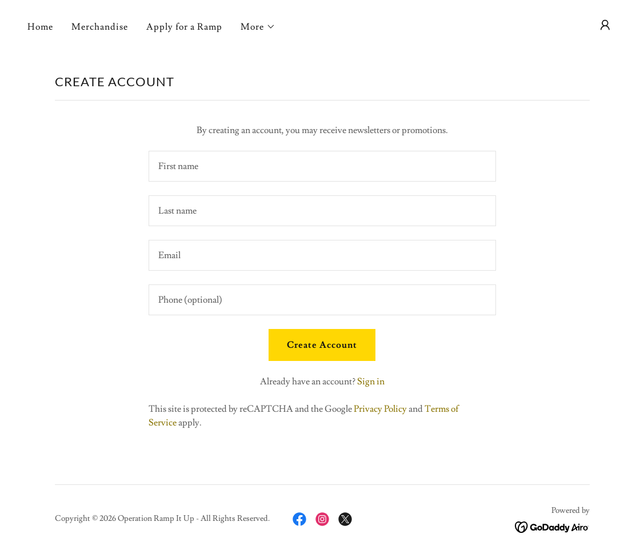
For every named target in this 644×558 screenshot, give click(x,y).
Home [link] (40, 27)
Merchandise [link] (99, 27)
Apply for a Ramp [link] (184, 27)
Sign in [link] (371, 381)
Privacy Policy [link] (380, 409)
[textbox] (322, 166)
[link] (299, 519)
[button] (258, 27)
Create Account (322, 345)
